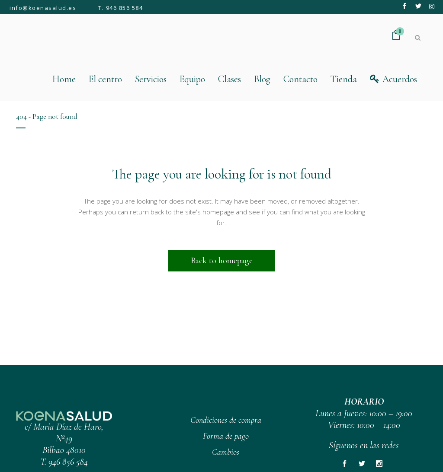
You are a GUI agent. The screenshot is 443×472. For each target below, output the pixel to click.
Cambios (225, 452)
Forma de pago (226, 436)
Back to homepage (222, 260)
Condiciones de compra (225, 420)
